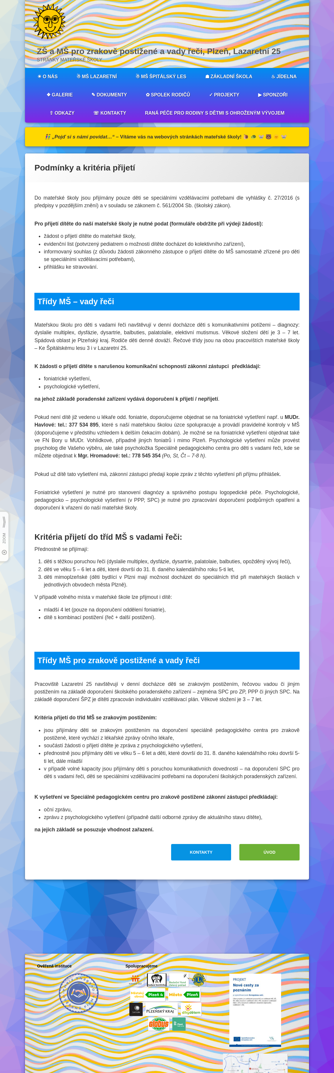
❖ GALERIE (59, 94)
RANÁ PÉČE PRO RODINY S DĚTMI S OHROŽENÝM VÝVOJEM (214, 113)
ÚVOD (269, 852)
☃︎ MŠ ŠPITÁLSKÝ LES (161, 76)
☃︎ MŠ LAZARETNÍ (96, 76)
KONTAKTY (201, 852)
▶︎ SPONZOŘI (273, 94)
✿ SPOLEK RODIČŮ (168, 94)
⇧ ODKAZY (61, 113)
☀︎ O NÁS (47, 76)
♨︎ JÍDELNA (284, 76)
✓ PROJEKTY (224, 94)
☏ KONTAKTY (109, 113)
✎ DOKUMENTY (109, 94)
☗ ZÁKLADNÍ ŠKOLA (229, 76)
